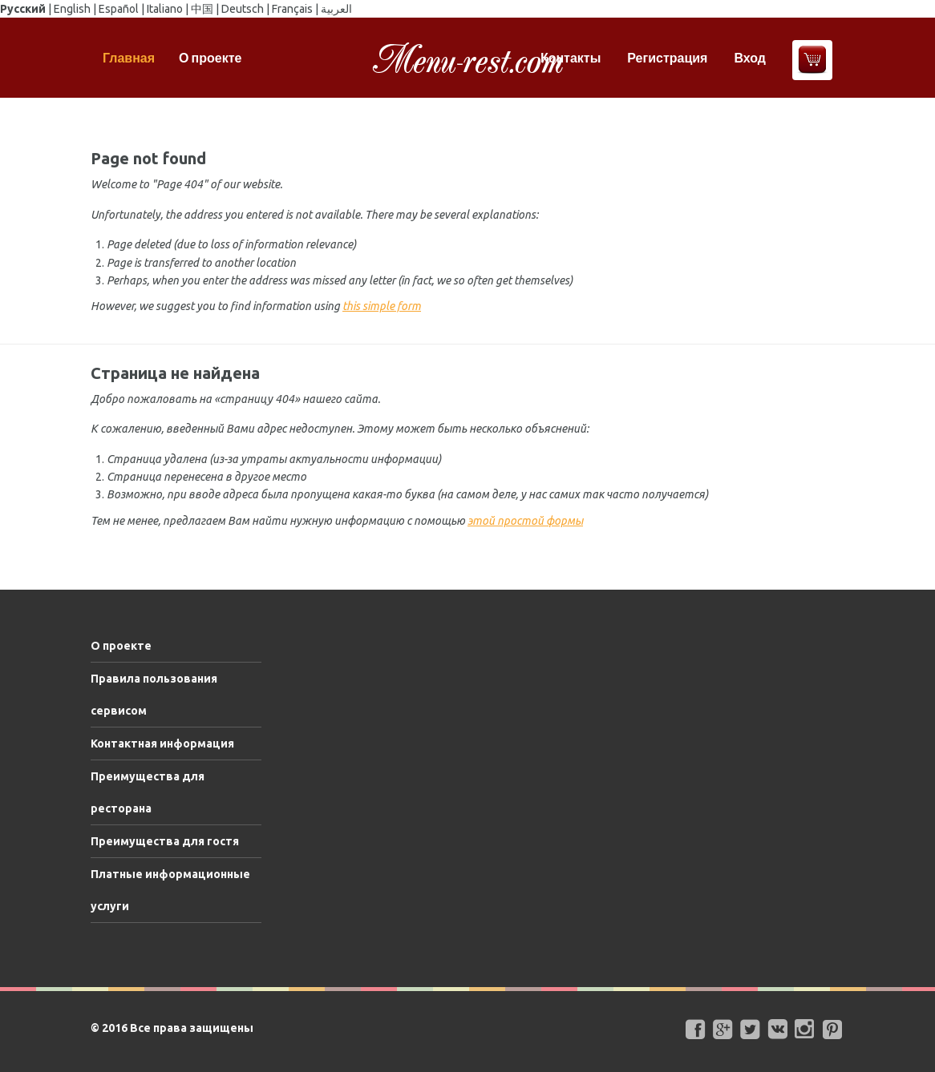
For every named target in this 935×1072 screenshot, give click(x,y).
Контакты (570, 58)
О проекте (210, 58)
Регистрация (667, 58)
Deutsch (242, 8)
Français (292, 8)
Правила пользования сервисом (154, 694)
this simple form (381, 306)
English (72, 8)
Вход (750, 58)
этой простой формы (525, 520)
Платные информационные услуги (170, 890)
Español (119, 8)
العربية (336, 8)
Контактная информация (162, 743)
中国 (202, 8)
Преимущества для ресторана (147, 792)
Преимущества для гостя (165, 841)
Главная (129, 58)
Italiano (165, 8)
